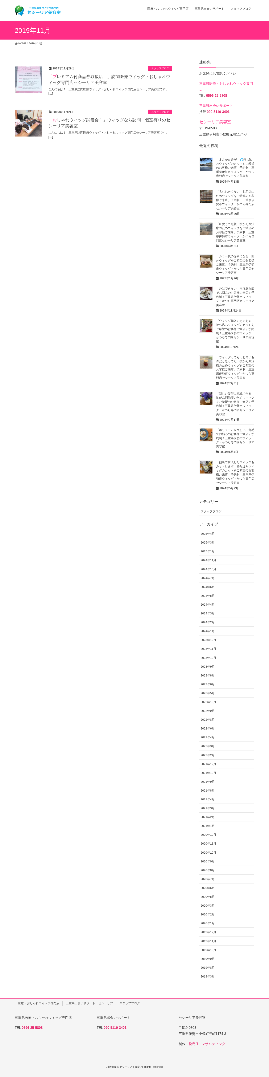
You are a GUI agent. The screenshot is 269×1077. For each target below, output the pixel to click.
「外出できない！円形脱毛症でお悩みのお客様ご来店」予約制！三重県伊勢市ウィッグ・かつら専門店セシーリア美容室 (235, 296)
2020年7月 (208, 879)
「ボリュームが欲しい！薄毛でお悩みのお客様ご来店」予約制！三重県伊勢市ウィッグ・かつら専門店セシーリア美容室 (235, 438)
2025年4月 (208, 533)
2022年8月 (208, 719)
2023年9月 (208, 666)
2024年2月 (208, 622)
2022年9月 (208, 710)
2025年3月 (208, 542)
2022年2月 (208, 755)
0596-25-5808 (216, 95)
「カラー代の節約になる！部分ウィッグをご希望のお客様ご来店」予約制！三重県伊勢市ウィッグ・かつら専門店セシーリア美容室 (235, 264)
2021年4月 (208, 799)
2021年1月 (208, 826)
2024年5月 (208, 595)
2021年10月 (208, 773)
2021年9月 (208, 781)
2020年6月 (208, 888)
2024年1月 (208, 631)
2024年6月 (208, 587)
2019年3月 (208, 976)
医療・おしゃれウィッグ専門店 (38, 1003)
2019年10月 (208, 950)
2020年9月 (208, 861)
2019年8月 (208, 967)
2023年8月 (208, 675)
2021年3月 (208, 808)
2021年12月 (208, 764)
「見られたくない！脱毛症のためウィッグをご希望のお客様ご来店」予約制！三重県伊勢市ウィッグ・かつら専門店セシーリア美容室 (235, 200)
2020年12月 (208, 834)
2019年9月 (208, 958)
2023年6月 (208, 684)
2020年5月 (208, 896)
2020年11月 (208, 843)
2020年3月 (208, 905)
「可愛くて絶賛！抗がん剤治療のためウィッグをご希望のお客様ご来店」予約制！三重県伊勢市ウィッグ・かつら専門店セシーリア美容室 (235, 232)
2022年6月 (208, 728)
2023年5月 (208, 693)
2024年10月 (208, 569)
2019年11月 (208, 941)
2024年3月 (208, 613)
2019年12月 (208, 932)
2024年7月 (208, 578)
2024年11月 (208, 560)
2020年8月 (208, 870)
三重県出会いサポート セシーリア (89, 1003)
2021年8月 (208, 790)
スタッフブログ (160, 68)
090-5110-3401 (218, 112)
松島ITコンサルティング (207, 1044)
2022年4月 (208, 737)
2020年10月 (208, 852)
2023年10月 (208, 657)
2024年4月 (208, 604)
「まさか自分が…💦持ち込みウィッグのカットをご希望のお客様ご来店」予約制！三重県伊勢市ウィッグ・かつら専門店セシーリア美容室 (235, 168)
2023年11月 (208, 648)
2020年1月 (208, 923)
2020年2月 (208, 914)
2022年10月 (208, 702)
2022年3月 (208, 746)
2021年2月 (208, 817)
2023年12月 (208, 640)
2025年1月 (208, 551)
